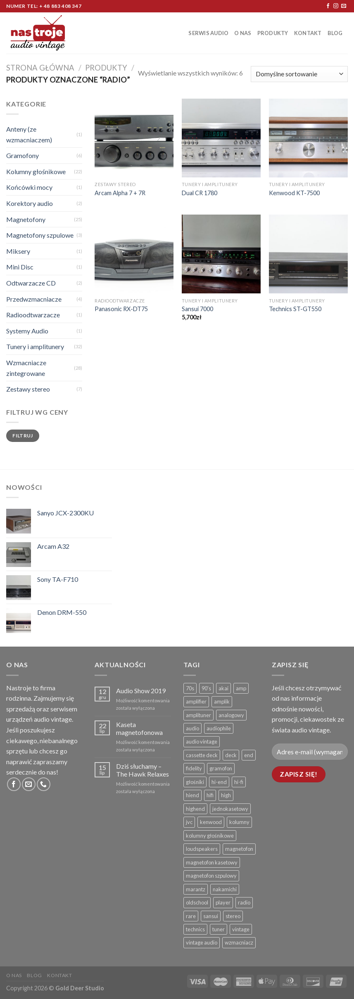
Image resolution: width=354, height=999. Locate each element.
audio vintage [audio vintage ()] (201, 741)
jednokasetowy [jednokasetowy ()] (230, 808)
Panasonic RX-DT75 (121, 308)
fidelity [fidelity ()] (194, 768)
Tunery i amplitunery (35, 346)
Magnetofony (25, 219)
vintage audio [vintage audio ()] (201, 942)
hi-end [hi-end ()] (219, 782)
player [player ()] (223, 902)
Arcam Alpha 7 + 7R (120, 192)
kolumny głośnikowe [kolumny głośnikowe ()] (210, 835)
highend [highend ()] (195, 808)
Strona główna (40, 67)
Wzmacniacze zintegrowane (26, 368)
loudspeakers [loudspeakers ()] (202, 848)
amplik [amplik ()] (222, 701)
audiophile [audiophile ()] (219, 728)
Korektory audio (29, 203)
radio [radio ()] (244, 902)
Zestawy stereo (28, 389)
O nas (242, 33)
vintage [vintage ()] (240, 929)
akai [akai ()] (223, 688)
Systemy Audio (27, 331)
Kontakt (308, 33)
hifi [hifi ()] (210, 795)
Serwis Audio (208, 33)
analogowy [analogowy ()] (231, 715)
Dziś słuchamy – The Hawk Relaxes (142, 770)
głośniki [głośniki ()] (195, 782)
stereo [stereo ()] (233, 916)
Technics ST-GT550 (295, 308)
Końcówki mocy (29, 187)
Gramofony (22, 155)
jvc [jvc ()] (189, 822)
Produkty (272, 33)
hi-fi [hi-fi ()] (238, 782)
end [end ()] (248, 755)
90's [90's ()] (206, 688)
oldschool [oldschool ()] (197, 902)
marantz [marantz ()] (195, 889)
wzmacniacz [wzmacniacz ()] (239, 942)
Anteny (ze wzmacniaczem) (29, 134)
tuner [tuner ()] (218, 929)
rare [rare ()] (191, 916)
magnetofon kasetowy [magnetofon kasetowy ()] (212, 862)
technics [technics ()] (195, 929)
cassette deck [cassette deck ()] (202, 755)
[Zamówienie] (299, 74)
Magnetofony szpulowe (40, 235)
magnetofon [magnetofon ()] (239, 848)
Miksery (18, 251)
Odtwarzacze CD (31, 283)
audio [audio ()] (192, 728)
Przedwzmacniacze (34, 299)
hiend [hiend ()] (192, 795)
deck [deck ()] (231, 755)
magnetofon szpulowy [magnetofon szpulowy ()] (211, 875)
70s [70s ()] (190, 688)
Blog (335, 33)
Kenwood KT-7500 (294, 192)
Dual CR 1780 (199, 192)
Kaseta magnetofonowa (139, 728)
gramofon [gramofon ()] (220, 768)
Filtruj (22, 435)
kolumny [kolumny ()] (239, 822)
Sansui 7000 (197, 308)
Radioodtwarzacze (33, 315)
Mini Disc (19, 267)
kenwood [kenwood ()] (211, 822)
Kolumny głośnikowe (36, 171)
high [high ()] (226, 795)
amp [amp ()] (241, 688)
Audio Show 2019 (141, 690)
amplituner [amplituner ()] (198, 715)
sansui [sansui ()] (210, 916)
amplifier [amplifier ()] (196, 701)
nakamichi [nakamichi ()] (225, 889)
